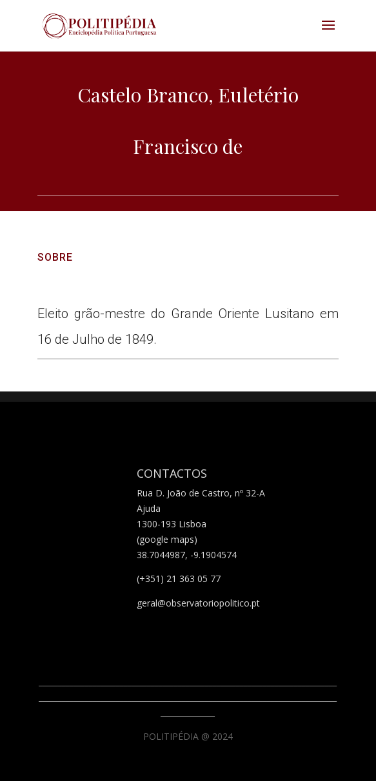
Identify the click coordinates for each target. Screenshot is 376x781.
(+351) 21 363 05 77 (179, 578)
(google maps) (167, 539)
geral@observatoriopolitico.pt (198, 603)
